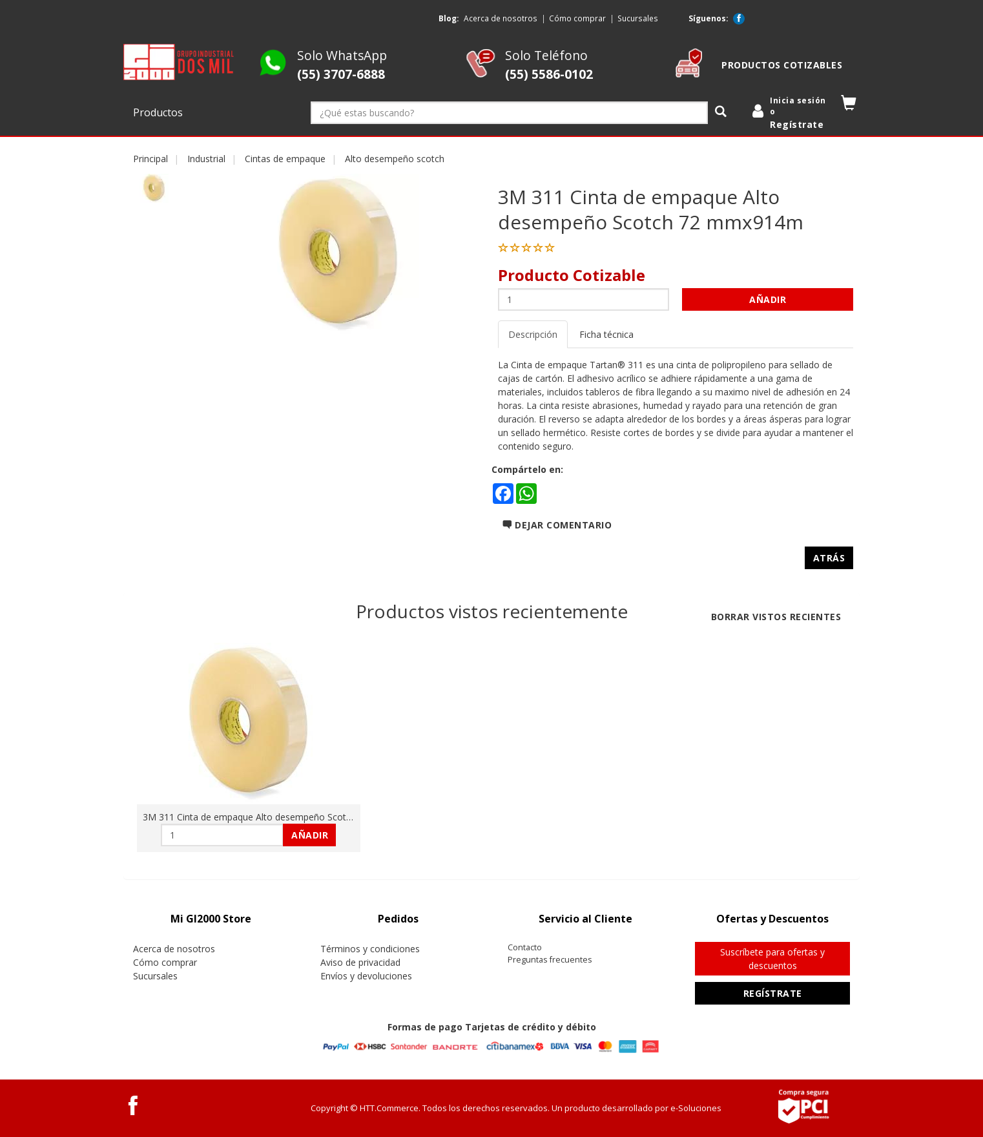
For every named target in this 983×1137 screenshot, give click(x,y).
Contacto (525, 947)
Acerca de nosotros (500, 18)
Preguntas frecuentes (550, 959)
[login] (791, 113)
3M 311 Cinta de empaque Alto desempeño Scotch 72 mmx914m (280, 817)
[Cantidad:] (583, 299)
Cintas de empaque (285, 158)
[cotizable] (688, 74)
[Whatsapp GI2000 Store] (272, 74)
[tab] (210, 919)
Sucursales (637, 18)
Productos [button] (159, 112)
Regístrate (772, 993)
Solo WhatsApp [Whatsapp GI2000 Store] (342, 65)
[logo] (179, 62)
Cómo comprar (577, 18)
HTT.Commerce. (390, 1108)
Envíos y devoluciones (366, 976)
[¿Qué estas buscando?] (509, 112)
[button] (849, 105)
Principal (150, 158)
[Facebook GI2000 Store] (739, 18)
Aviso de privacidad (360, 962)
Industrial (206, 158)
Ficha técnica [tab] (606, 334)
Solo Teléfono (549, 65)
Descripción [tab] (532, 334)
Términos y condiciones (370, 949)
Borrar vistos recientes (776, 616)
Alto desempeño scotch (394, 158)
